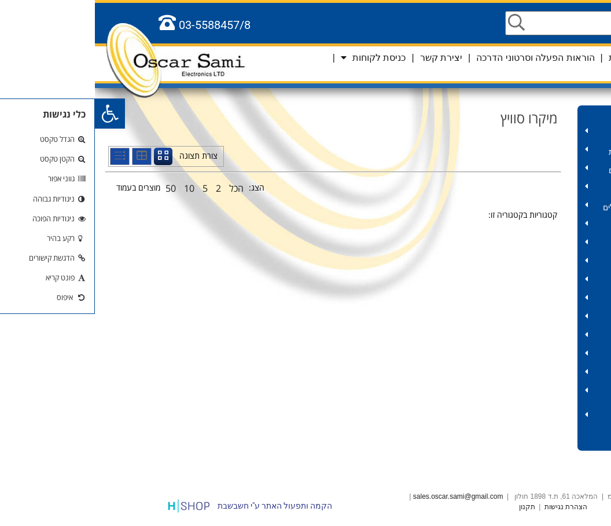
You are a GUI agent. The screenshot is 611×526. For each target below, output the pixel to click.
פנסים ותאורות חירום (542, 337)
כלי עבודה (542, 281)
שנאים (542, 263)
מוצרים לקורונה (574, 114)
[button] (15, 113)
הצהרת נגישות (471, 507)
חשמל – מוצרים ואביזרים (542, 226)
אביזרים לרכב (542, 393)
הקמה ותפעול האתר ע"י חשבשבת (180, 505)
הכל (141, 188)
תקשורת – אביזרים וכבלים (542, 170)
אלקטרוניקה (542, 374)
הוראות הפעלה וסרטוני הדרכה (440, 58)
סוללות (542, 318)
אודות (525, 58)
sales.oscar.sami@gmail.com (363, 496)
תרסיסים (542, 300)
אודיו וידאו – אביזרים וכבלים (542, 207)
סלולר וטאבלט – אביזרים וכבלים (542, 417)
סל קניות (568, 69)
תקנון (432, 507)
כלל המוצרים (579, 441)
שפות (594, 58)
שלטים (542, 355)
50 (76, 188)
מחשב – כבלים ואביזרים (542, 189)
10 (94, 188)
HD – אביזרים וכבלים (542, 133)
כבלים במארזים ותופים (542, 244)
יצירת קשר (346, 58)
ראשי (560, 58)
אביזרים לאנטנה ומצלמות (542, 152)
